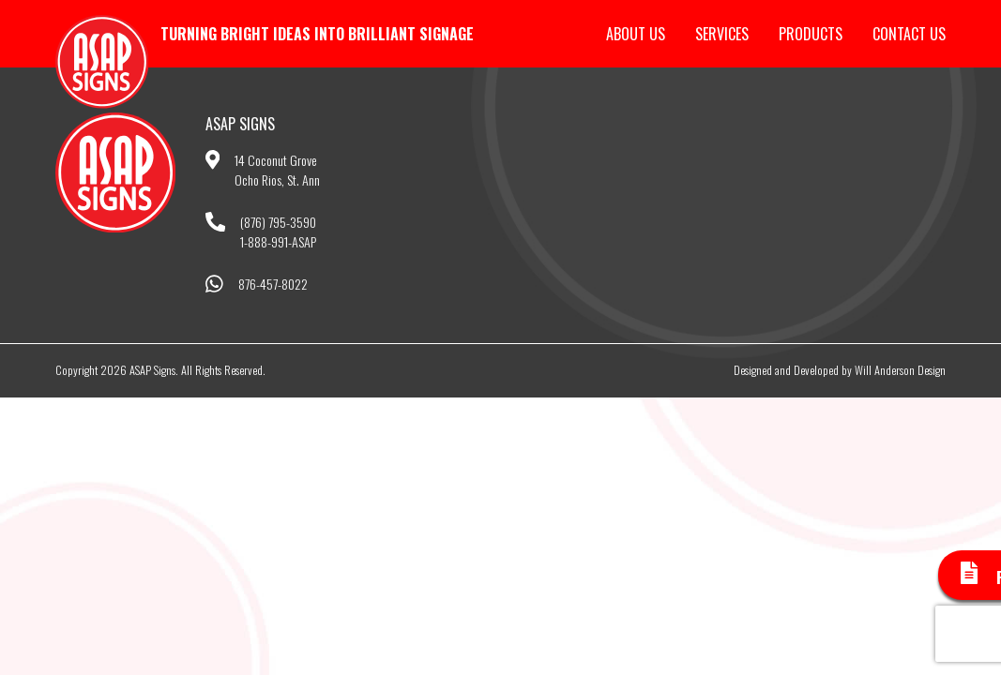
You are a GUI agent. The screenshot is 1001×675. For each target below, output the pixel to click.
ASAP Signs (102, 62)
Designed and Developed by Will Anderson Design (840, 370)
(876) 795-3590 (278, 222)
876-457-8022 (273, 283)
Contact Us (909, 33)
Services (722, 33)
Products (810, 33)
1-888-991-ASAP (278, 241)
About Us (635, 33)
